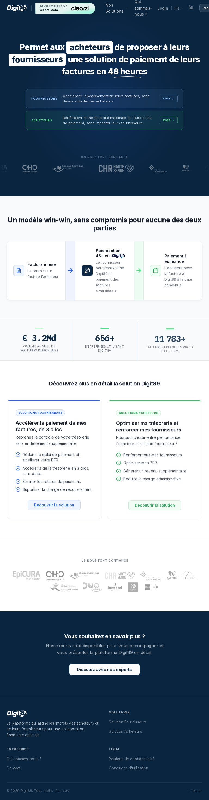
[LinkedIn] (191, 8)
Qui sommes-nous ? (24, 759)
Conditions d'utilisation (128, 768)
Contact (13, 768)
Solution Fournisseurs (128, 722)
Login (163, 8)
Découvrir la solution (54, 508)
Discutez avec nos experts (104, 673)
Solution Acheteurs (125, 731)
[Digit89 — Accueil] (17, 8)
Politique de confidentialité (132, 759)
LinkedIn (195, 791)
